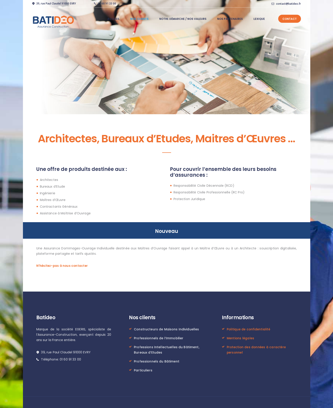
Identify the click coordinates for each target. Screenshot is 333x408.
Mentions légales (241, 338)
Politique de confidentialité (249, 329)
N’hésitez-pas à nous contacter (63, 265)
